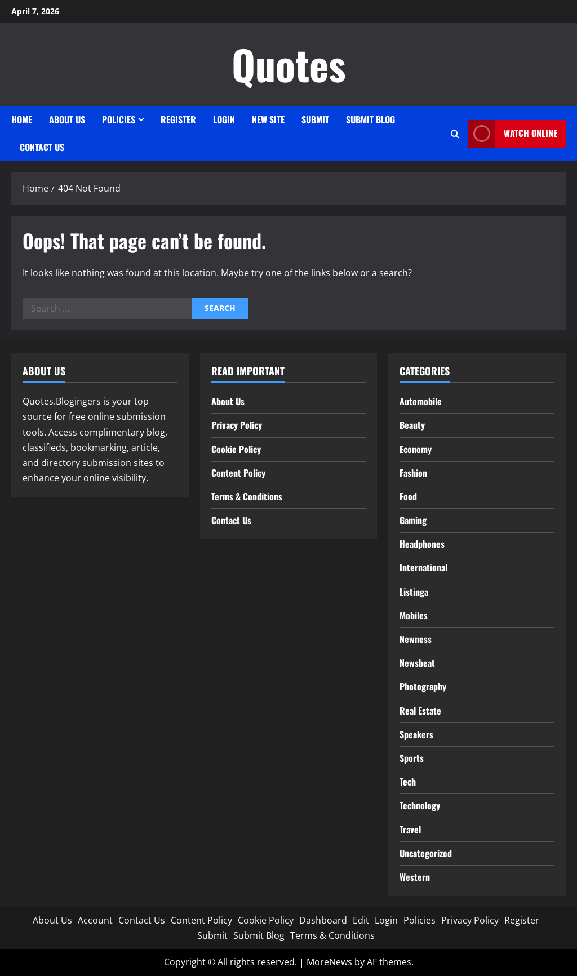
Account (95, 920)
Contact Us (42, 147)
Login (224, 119)
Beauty (412, 425)
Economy (416, 449)
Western (415, 877)
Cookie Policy (236, 449)
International (423, 567)
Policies (118, 119)
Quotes (289, 64)
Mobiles (414, 615)
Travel (410, 829)
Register (178, 119)
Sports (412, 758)
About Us (67, 119)
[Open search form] (455, 134)
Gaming (413, 520)
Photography (423, 686)
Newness (416, 639)
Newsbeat (417, 662)
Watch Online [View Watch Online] (512, 134)
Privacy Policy (236, 425)
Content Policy (238, 473)
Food (408, 496)
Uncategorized (426, 853)
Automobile (421, 401)
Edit (361, 920)
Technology (420, 805)
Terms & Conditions (246, 496)
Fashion (413, 473)
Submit (315, 119)
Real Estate (420, 710)
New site (268, 119)
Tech (408, 781)
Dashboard (323, 920)
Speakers (416, 734)
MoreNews (329, 962)
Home (21, 119)
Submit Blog (370, 119)
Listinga (414, 591)
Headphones (422, 544)
